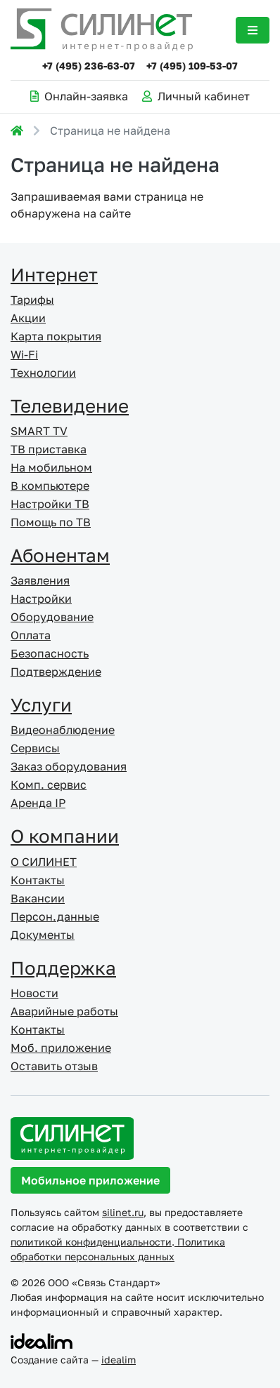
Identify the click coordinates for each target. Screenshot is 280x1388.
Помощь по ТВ (51, 522)
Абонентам (60, 555)
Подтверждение (56, 672)
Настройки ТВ (50, 504)
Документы (43, 935)
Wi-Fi (24, 354)
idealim (118, 1360)
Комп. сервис (49, 785)
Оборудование (52, 617)
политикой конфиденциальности (91, 1242)
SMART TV (39, 431)
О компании (65, 836)
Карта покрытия (56, 336)
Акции (28, 318)
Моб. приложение (61, 1048)
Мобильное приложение (90, 1180)
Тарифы (32, 300)
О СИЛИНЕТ (44, 862)
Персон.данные (55, 916)
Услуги (41, 705)
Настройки (41, 599)
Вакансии (38, 898)
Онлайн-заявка (79, 96)
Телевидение (70, 406)
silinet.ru (123, 1212)
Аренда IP (38, 803)
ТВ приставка (49, 449)
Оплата (31, 635)
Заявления (40, 580)
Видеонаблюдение (63, 730)
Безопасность (50, 653)
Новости (34, 993)
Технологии (43, 373)
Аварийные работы (64, 1011)
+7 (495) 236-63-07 (88, 66)
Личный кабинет (196, 96)
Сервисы (35, 748)
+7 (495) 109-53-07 (192, 66)
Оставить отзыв (54, 1066)
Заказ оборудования (69, 766)
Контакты (38, 880)
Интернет (54, 275)
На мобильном (51, 467)
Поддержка (63, 968)
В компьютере (50, 486)
